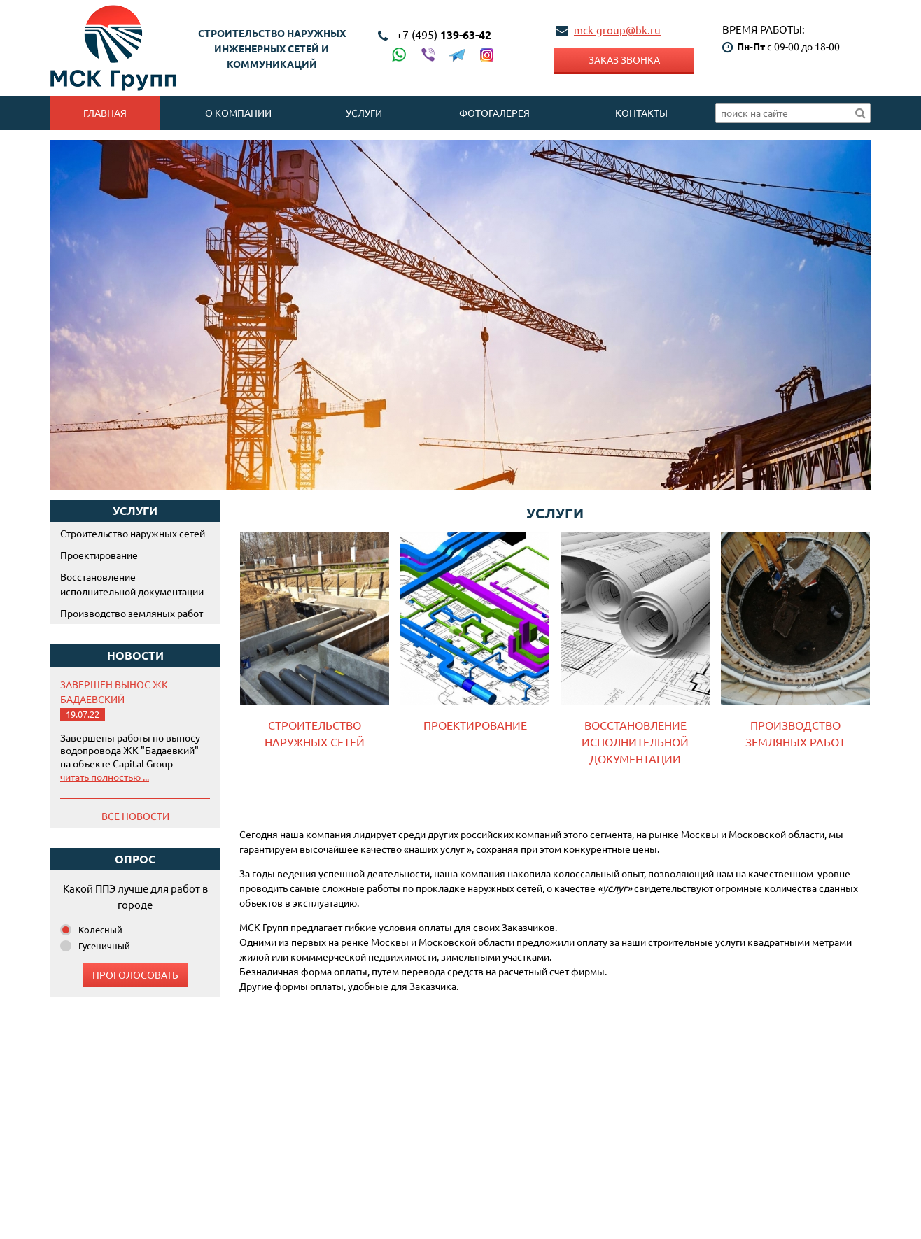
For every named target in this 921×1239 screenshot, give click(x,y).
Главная (105, 112)
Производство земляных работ (131, 613)
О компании (238, 112)
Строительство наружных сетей (132, 533)
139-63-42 (443, 34)
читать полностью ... (104, 776)
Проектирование (99, 554)
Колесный (100, 929)
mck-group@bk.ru (617, 29)
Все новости (135, 815)
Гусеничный (104, 945)
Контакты (641, 112)
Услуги (364, 112)
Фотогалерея (494, 112)
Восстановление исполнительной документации (132, 583)
